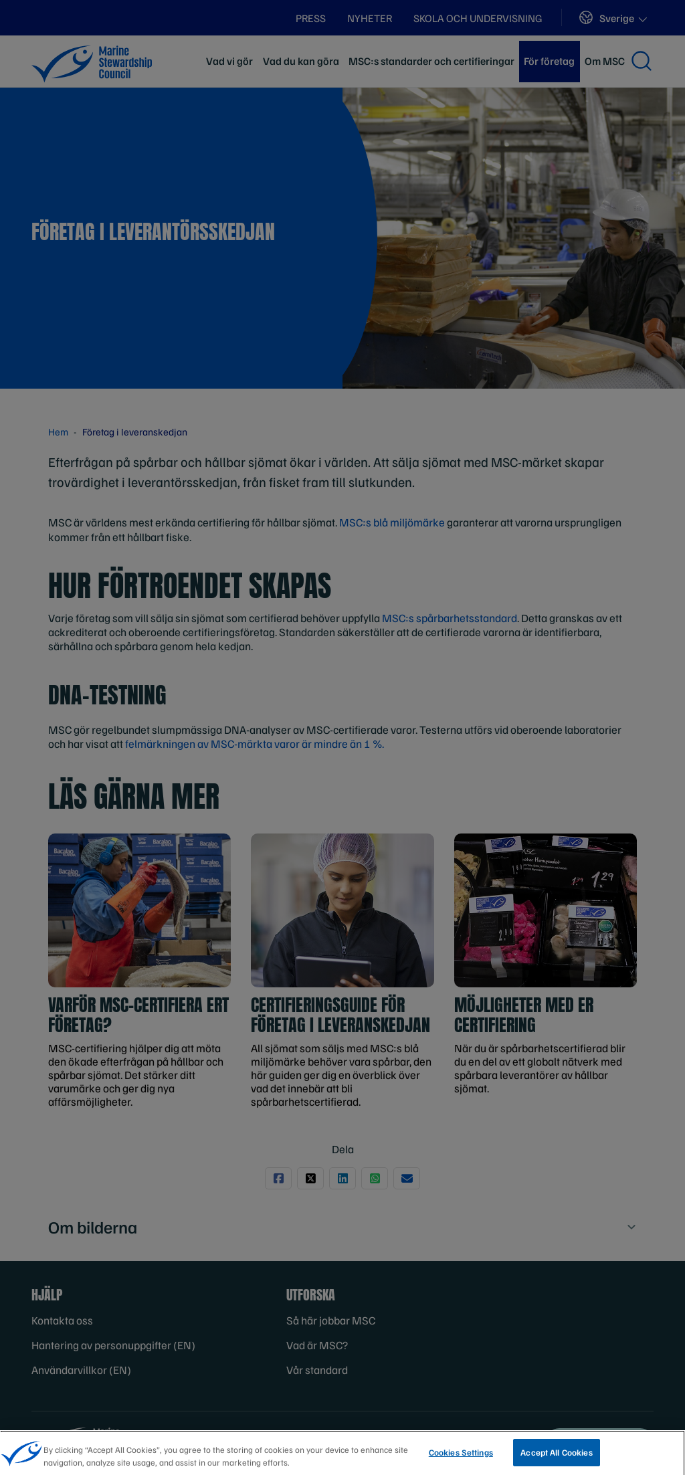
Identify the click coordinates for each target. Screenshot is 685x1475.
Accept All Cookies (556, 1458)
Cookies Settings (461, 1458)
